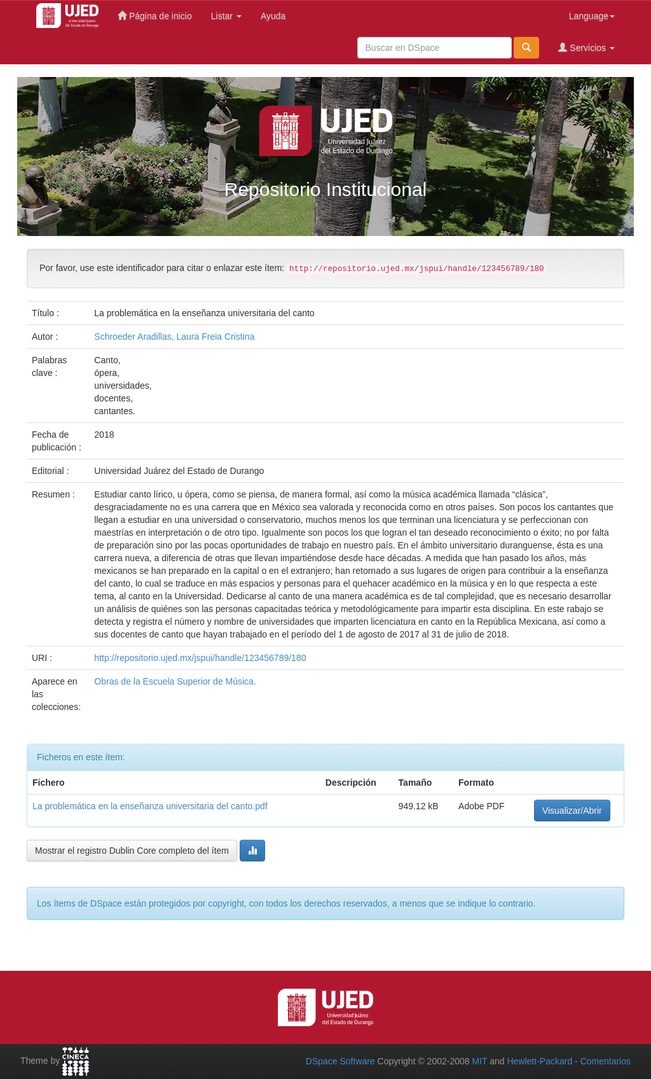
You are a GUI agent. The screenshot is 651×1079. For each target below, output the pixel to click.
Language (592, 16)
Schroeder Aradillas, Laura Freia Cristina (174, 336)
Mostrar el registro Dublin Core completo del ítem (132, 851)
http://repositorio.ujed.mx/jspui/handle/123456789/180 (200, 658)
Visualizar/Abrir (572, 810)
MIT (479, 1061)
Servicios (586, 47)
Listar (226, 16)
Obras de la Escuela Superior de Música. (175, 681)
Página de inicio (155, 15)
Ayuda (273, 16)
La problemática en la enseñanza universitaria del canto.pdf (150, 806)
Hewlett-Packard (539, 1061)
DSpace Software (340, 1061)
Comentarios (605, 1061)
